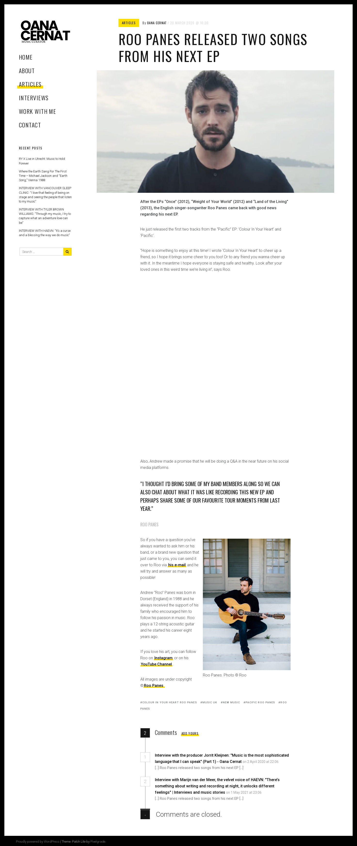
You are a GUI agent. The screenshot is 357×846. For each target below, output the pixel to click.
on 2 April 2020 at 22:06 (261, 762)
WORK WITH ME (37, 111)
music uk (209, 702)
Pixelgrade (97, 841)
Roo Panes (153, 685)
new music (231, 702)
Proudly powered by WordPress (37, 841)
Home (26, 57)
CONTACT (30, 124)
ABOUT (27, 70)
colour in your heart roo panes (169, 702)
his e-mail (177, 565)
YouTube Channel (156, 664)
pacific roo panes (260, 702)
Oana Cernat (157, 22)
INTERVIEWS (33, 97)
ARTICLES (30, 84)
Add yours (190, 733)
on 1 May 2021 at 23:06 (244, 792)
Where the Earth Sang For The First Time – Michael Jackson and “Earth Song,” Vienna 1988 (43, 176)
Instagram (163, 658)
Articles (129, 22)
